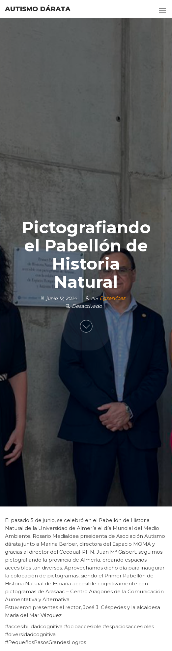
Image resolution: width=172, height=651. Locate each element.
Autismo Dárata (38, 9)
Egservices (112, 298)
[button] (162, 10)
